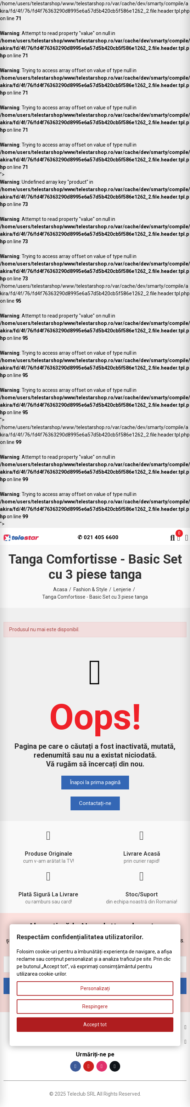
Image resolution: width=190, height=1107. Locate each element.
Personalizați (95, 988)
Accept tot (95, 1024)
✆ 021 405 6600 (98, 537)
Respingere (95, 1006)
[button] (95, 782)
